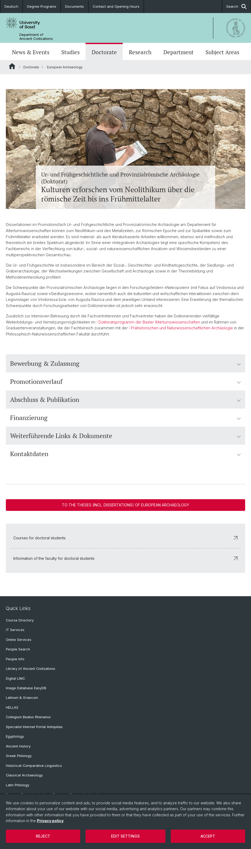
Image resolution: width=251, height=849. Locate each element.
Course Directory (20, 620)
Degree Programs (41, 6)
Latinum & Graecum (22, 698)
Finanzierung (125, 417)
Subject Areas (222, 52)
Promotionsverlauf (125, 381)
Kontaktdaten (125, 453)
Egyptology (15, 736)
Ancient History (18, 746)
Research (140, 52)
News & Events (30, 52)
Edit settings (125, 836)
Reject (43, 836)
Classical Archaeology (24, 775)
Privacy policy (50, 820)
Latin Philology (17, 785)
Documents (74, 6)
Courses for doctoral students (125, 537)
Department (178, 52)
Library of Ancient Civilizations (30, 669)
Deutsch (11, 6)
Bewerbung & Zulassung (125, 363)
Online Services (18, 640)
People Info (15, 659)
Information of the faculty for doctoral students (125, 558)
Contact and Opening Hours (116, 6)
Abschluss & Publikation (125, 399)
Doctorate (104, 52)
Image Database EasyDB (26, 688)
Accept (208, 836)
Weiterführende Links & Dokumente (125, 435)
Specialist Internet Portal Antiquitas (34, 727)
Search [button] (236, 6)
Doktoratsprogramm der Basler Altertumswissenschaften (149, 322)
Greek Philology (19, 756)
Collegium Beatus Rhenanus (28, 717)
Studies (70, 52)
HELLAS (12, 707)
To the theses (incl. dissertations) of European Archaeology (125, 505)
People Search (18, 649)
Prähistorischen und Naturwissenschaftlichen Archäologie (182, 328)
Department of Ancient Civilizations (36, 37)
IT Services (15, 630)
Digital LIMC (15, 678)
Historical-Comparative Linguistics (34, 766)
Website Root (12, 66)
